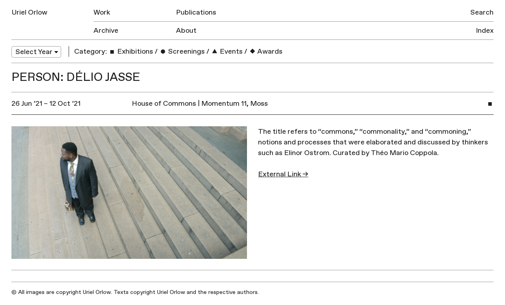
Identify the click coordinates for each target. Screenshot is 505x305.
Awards (265, 51)
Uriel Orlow (29, 12)
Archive (106, 30)
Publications (196, 12)
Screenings (182, 51)
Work (102, 12)
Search (482, 12)
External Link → (283, 174)
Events (227, 51)
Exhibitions (130, 51)
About (186, 30)
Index (485, 30)
